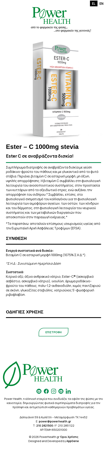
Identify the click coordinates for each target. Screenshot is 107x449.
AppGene (72, 441)
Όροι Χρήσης (69, 437)
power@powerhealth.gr (55, 421)
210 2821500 (44, 425)
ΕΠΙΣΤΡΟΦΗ (53, 332)
